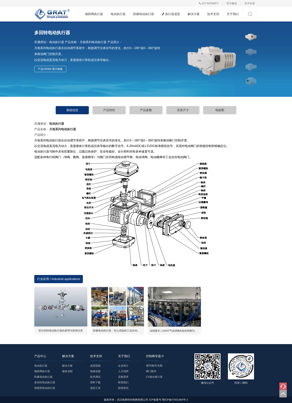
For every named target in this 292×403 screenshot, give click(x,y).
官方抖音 (250, 3)
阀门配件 (151, 371)
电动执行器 (118, 14)
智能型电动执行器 (44, 387)
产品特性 (109, 110)
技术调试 (95, 376)
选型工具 (95, 387)
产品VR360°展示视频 (50, 68)
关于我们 (233, 14)
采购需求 (123, 376)
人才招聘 (123, 371)
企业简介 (123, 365)
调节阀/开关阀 (154, 365)
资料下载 (95, 382)
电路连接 (95, 371)
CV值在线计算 (154, 376)
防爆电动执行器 (143, 14)
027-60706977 (209, 3)
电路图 (219, 110)
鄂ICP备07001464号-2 (175, 399)
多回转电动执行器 (44, 382)
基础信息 (72, 110)
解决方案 (194, 14)
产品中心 (40, 356)
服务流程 (67, 371)
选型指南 (95, 365)
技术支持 (213, 14)
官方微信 (231, 3)
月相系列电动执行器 (62, 129)
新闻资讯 (123, 387)
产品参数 (146, 110)
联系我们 (123, 382)
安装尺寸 (183, 110)
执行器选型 (171, 14)
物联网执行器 (94, 14)
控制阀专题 (155, 356)
